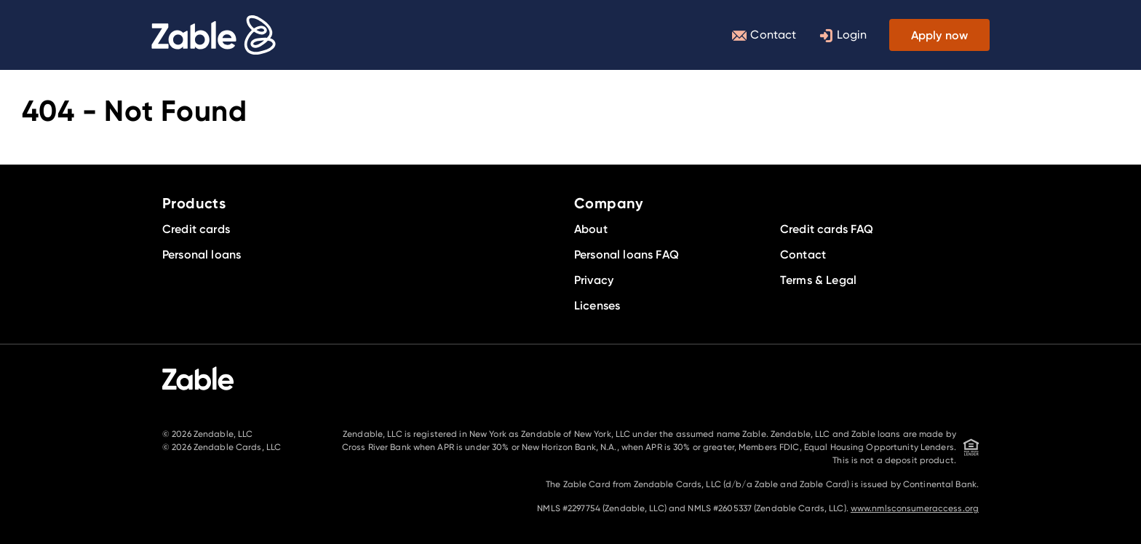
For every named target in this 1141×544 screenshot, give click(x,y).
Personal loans (201, 254)
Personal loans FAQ (626, 254)
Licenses (597, 305)
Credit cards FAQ (827, 228)
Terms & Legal (818, 279)
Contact (764, 36)
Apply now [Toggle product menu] (939, 35)
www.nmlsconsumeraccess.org (915, 507)
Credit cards (196, 228)
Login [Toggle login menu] (843, 36)
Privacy (593, 279)
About (591, 228)
